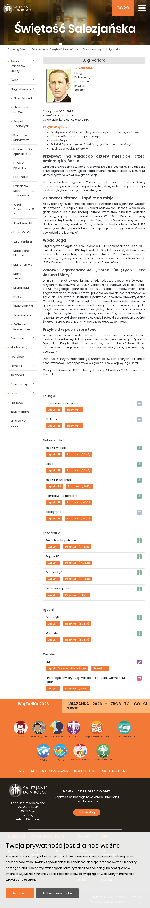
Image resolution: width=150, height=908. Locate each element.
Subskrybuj (87, 812)
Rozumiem (20, 893)
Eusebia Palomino (19, 165)
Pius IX (17, 297)
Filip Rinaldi (20, 177)
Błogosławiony (21, 89)
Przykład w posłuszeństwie (69, 148)
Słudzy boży (19, 347)
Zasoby (79, 90)
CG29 (122, 8)
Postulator (18, 357)
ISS (94, 771)
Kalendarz (18, 375)
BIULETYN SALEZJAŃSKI (54, 771)
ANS (21, 771)
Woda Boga (59, 140)
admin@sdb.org (28, 819)
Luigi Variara (22, 242)
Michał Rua (21, 288)
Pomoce (16, 366)
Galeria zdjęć (20, 384)
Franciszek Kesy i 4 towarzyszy (23, 190)
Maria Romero (23, 265)
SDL (32, 771)
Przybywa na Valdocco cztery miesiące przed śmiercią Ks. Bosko (95, 132)
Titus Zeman (22, 315)
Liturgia (79, 73)
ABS (104, 771)
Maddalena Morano (21, 253)
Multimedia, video (19, 423)
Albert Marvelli (22, 98)
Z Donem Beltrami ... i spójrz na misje (75, 136)
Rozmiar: (73, 410)
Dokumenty (82, 77)
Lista (14, 393)
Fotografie (81, 81)
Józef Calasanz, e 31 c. (23, 209)
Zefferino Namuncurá (21, 326)
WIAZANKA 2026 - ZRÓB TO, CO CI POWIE (106, 706)
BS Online (80, 771)
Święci (15, 80)
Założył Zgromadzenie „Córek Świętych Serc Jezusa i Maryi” (91, 144)
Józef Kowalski (23, 223)
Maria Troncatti (19, 276)
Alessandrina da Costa (22, 110)
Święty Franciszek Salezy (18, 66)
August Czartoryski (21, 123)
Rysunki (79, 86)
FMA (124, 771)
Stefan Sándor (23, 306)
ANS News (17, 403)
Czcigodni (18, 338)
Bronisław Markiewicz (21, 137)
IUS (114, 771)
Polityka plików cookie (57, 893)
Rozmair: (73, 454)
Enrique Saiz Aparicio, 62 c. (23, 151)
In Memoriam (20, 412)
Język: (52, 410)
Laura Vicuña (22, 232)
